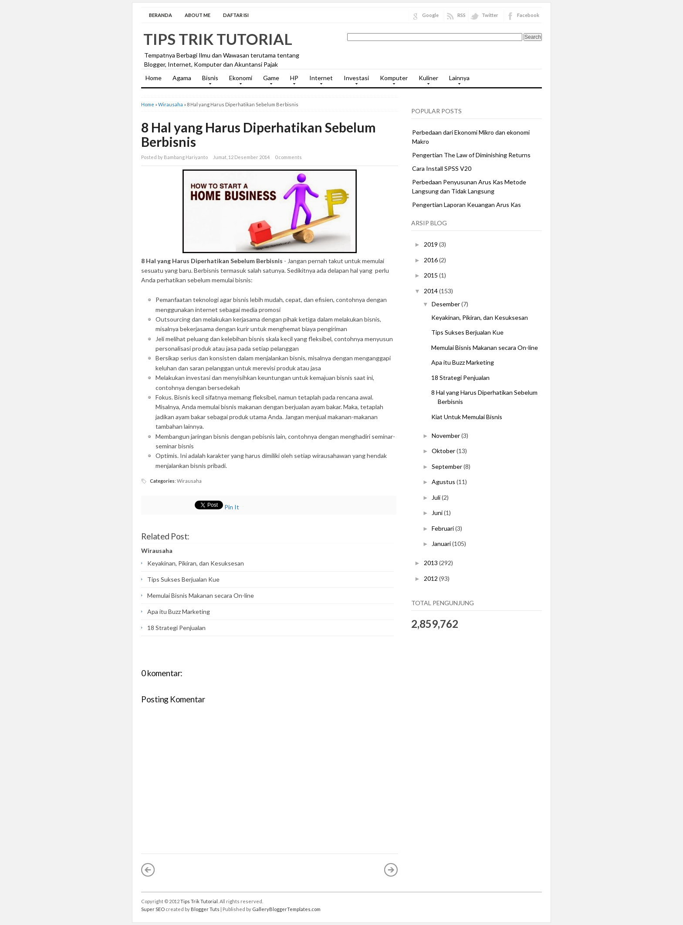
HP (292, 80)
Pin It (231, 507)
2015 (431, 275)
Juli (437, 497)
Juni (438, 512)
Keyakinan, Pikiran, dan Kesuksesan (195, 563)
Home (153, 77)
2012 (431, 578)
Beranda (160, 15)
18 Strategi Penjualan (176, 627)
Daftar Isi (236, 15)
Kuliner (426, 80)
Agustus (444, 481)
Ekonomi (238, 80)
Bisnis (208, 80)
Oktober (444, 450)
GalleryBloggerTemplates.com (286, 909)
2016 (431, 260)
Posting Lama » (391, 870)
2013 (431, 562)
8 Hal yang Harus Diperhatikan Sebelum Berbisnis (258, 134)
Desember (446, 304)
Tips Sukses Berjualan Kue (183, 579)
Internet (319, 80)
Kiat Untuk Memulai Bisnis (466, 416)
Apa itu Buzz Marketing (178, 611)
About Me (197, 15)
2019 (431, 244)
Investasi (354, 80)
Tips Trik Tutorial (217, 39)
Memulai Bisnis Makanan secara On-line (200, 595)
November (446, 435)
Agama (181, 77)
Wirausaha (170, 104)
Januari (442, 543)
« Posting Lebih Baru (148, 870)
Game (269, 80)
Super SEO (153, 909)
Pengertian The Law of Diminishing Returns (471, 155)
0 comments (288, 157)
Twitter (490, 15)
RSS (461, 15)
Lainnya (457, 80)
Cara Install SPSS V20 (441, 168)
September (447, 466)
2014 (431, 291)
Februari (443, 528)
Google (430, 15)
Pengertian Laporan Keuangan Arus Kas (466, 204)
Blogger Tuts (205, 909)
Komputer (391, 80)
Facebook (528, 15)
